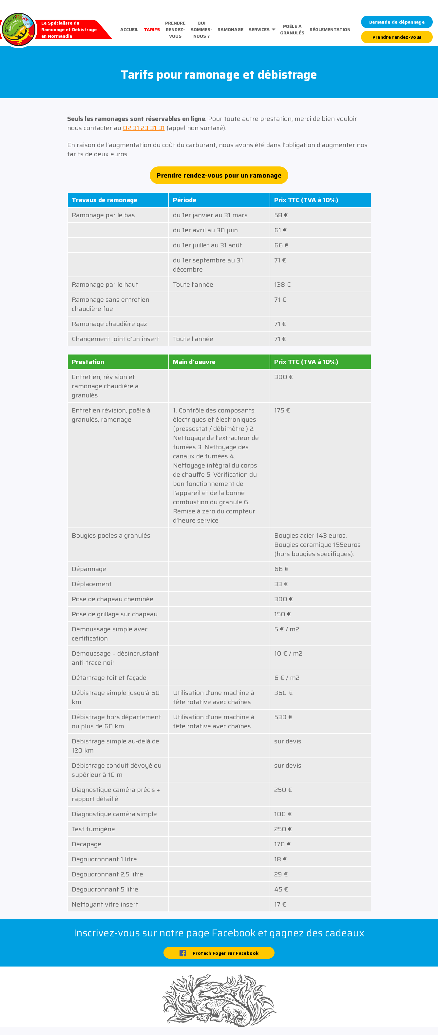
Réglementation (330, 29)
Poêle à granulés (292, 29)
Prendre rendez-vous (175, 29)
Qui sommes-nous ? (201, 29)
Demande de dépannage (397, 22)
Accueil (129, 29)
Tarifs (152, 29)
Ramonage (230, 29)
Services (259, 29)
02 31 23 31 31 (144, 128)
